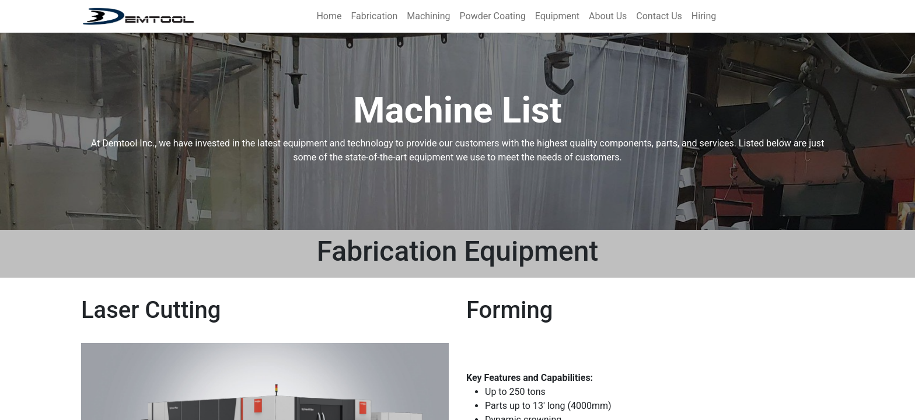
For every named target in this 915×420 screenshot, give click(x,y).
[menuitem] (329, 16)
